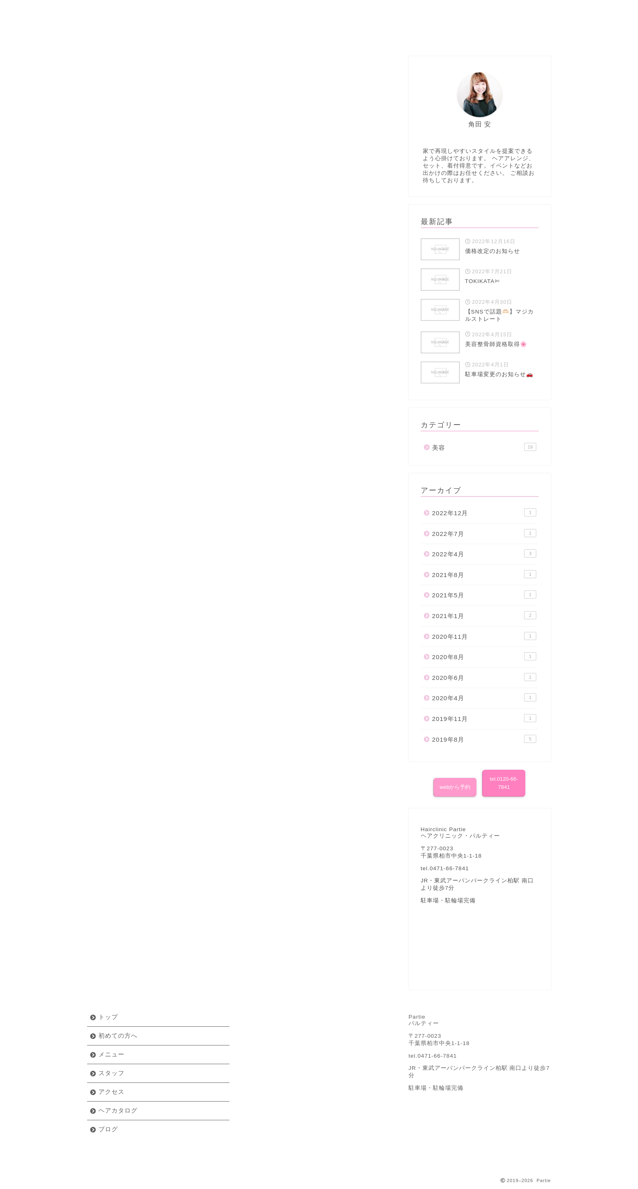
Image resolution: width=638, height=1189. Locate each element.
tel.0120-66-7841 (504, 783)
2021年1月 (484, 615)
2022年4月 (484, 553)
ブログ (512, 35)
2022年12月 (484, 512)
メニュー (203, 35)
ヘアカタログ (434, 35)
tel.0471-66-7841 (433, 1056)
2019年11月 (484, 718)
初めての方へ (125, 35)
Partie (319, 12)
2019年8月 (484, 739)
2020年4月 (484, 697)
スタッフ (280, 35)
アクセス (358, 35)
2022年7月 (484, 533)
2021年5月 (484, 594)
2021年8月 (484, 574)
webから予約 (455, 787)
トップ (108, 1016)
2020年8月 (484, 656)
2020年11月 (484, 636)
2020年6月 (484, 677)
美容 (240, 59)
